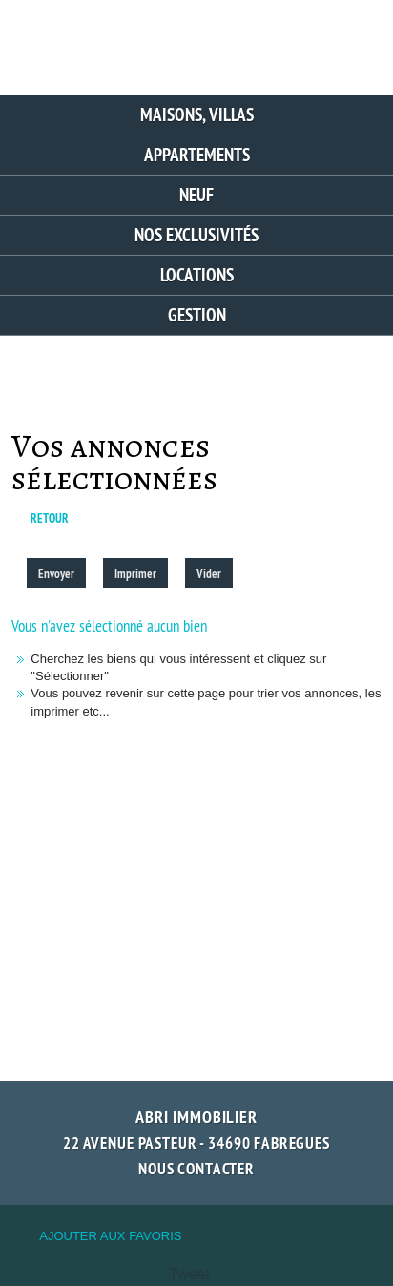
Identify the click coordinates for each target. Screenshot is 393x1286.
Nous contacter (196, 1168)
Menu (353, 41)
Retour (50, 518)
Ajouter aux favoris (110, 1236)
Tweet (189, 1274)
